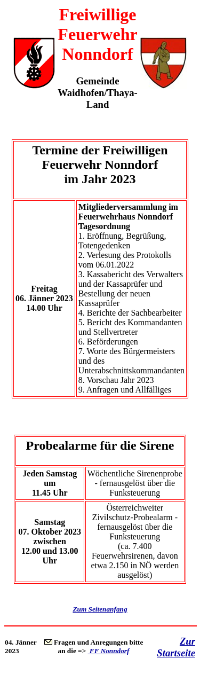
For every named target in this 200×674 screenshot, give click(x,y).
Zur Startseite (176, 647)
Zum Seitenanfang (100, 609)
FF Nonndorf (109, 651)
